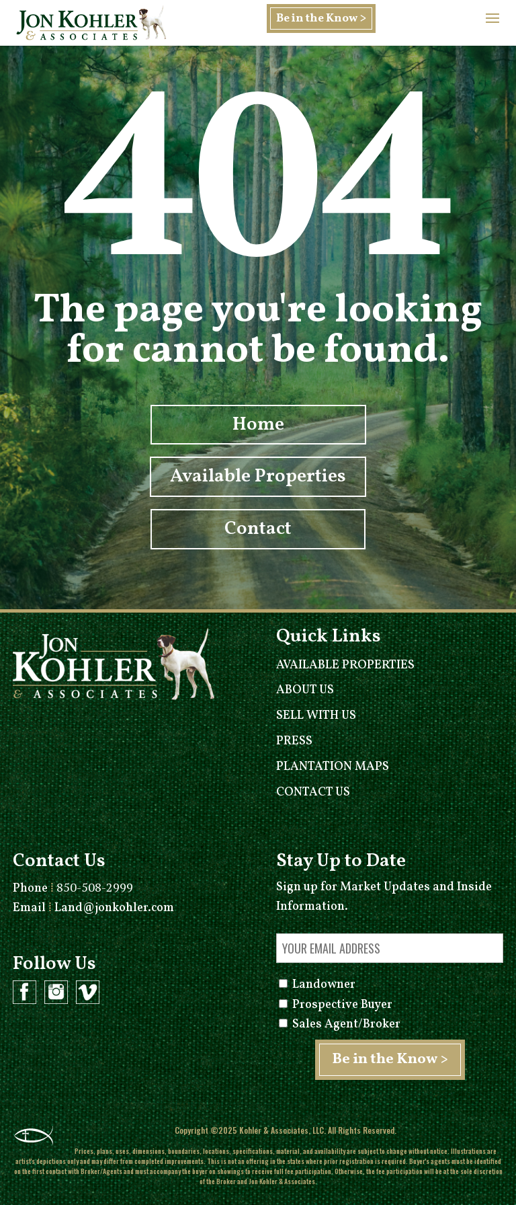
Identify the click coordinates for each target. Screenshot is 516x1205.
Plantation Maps (332, 767)
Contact (258, 529)
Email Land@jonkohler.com (93, 908)
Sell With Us (316, 715)
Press (294, 741)
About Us (305, 690)
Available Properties (258, 477)
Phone (73, 888)
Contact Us (313, 792)
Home (258, 425)
